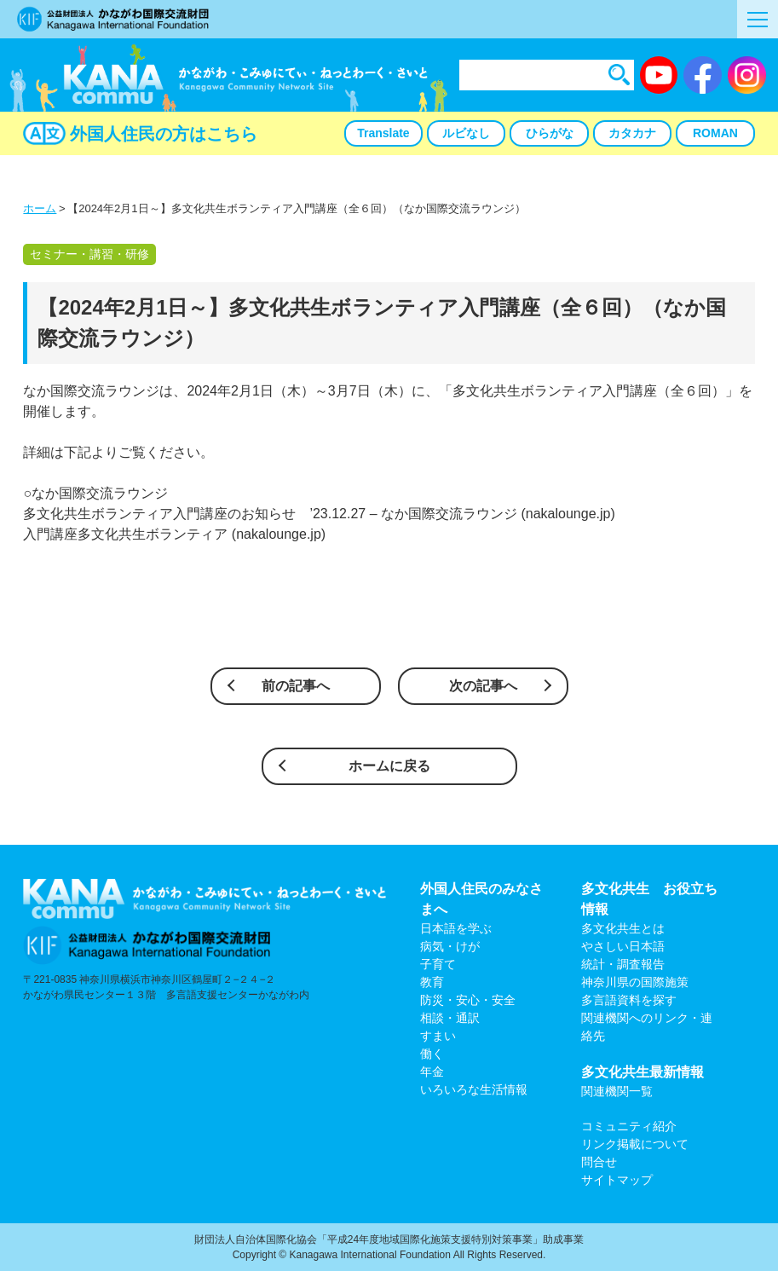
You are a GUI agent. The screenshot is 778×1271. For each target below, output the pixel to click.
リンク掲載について (635, 1144)
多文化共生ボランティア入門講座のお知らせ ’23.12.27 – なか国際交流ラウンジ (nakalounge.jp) (318, 513)
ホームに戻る (389, 766)
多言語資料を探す (629, 1000)
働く (432, 1053)
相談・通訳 (450, 1018)
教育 (432, 982)
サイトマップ (617, 1180)
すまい (438, 1036)
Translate (383, 133)
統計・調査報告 (623, 964)
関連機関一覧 (617, 1091)
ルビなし (466, 133)
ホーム (39, 208)
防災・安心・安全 (468, 1000)
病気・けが (450, 946)
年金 (432, 1071)
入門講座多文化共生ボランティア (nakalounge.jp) (174, 534)
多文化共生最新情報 (642, 1072)
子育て (438, 964)
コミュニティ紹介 (629, 1126)
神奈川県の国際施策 (635, 982)
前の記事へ (296, 686)
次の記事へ (483, 686)
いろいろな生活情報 (473, 1089)
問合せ (599, 1162)
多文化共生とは (623, 928)
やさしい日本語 (623, 946)
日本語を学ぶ (456, 928)
